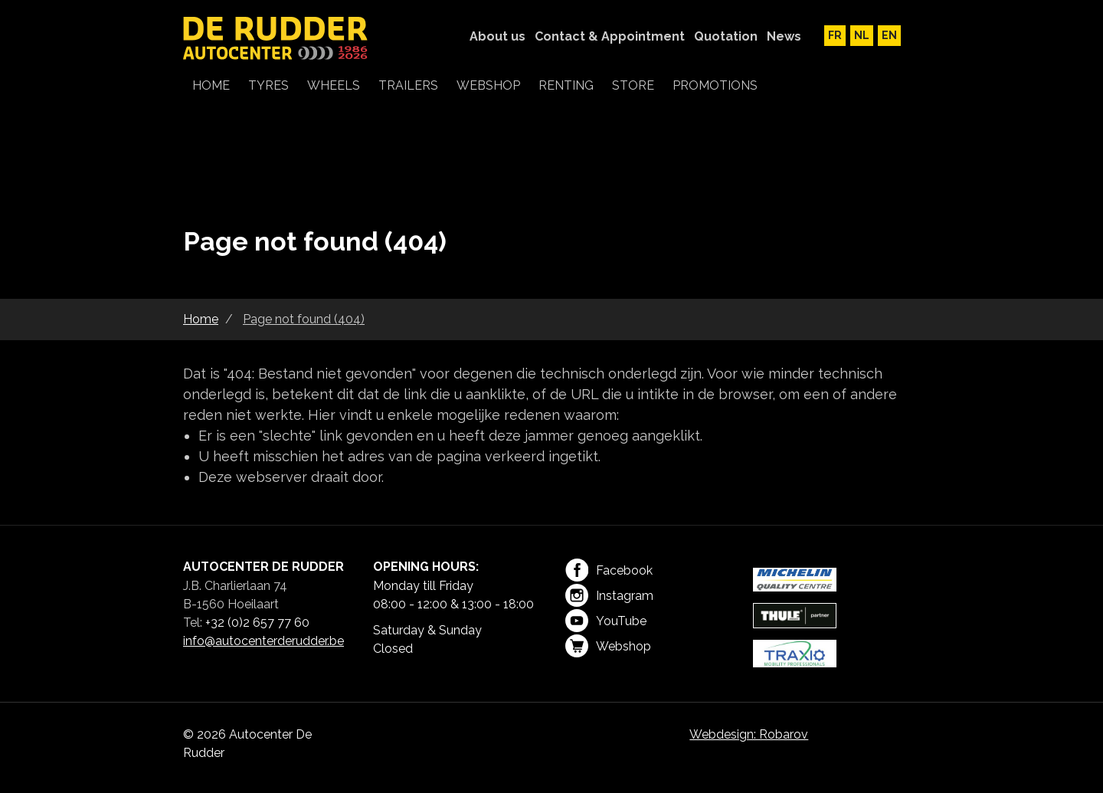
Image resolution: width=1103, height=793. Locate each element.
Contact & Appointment (610, 36)
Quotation (726, 36)
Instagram (609, 595)
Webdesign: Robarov (748, 734)
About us (497, 36)
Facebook (609, 570)
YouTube (605, 620)
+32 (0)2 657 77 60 (257, 622)
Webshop (608, 645)
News (784, 36)
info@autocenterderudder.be (263, 641)
